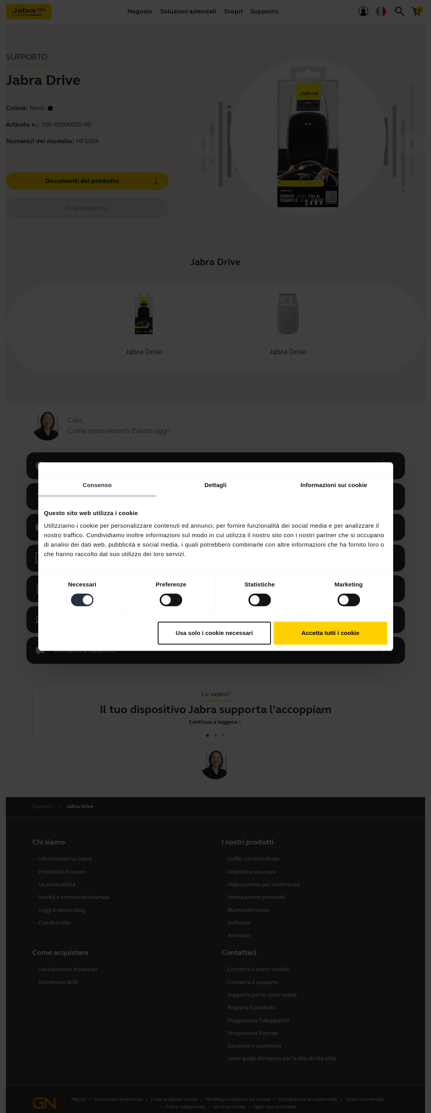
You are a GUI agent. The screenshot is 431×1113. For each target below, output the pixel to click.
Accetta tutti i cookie (331, 632)
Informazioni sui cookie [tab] (333, 485)
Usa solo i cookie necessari (214, 632)
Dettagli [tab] (216, 485)
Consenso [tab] (97, 485)
